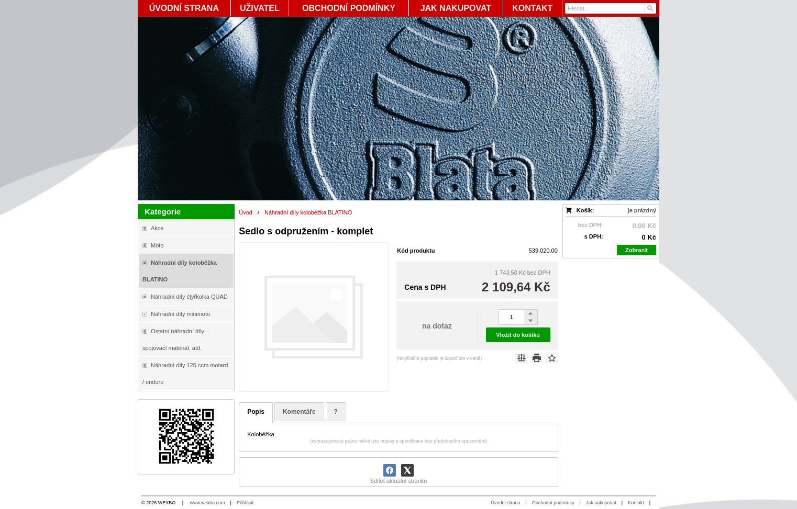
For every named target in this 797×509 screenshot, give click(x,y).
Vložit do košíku (518, 335)
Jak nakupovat (601, 502)
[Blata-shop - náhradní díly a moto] (398, 109)
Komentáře (299, 411)
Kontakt (636, 502)
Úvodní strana (505, 502)
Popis (255, 411)
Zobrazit (636, 250)
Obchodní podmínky (553, 502)
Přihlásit (245, 502)
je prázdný (642, 210)
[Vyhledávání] (610, 8)
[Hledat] (649, 8)
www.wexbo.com (207, 502)
